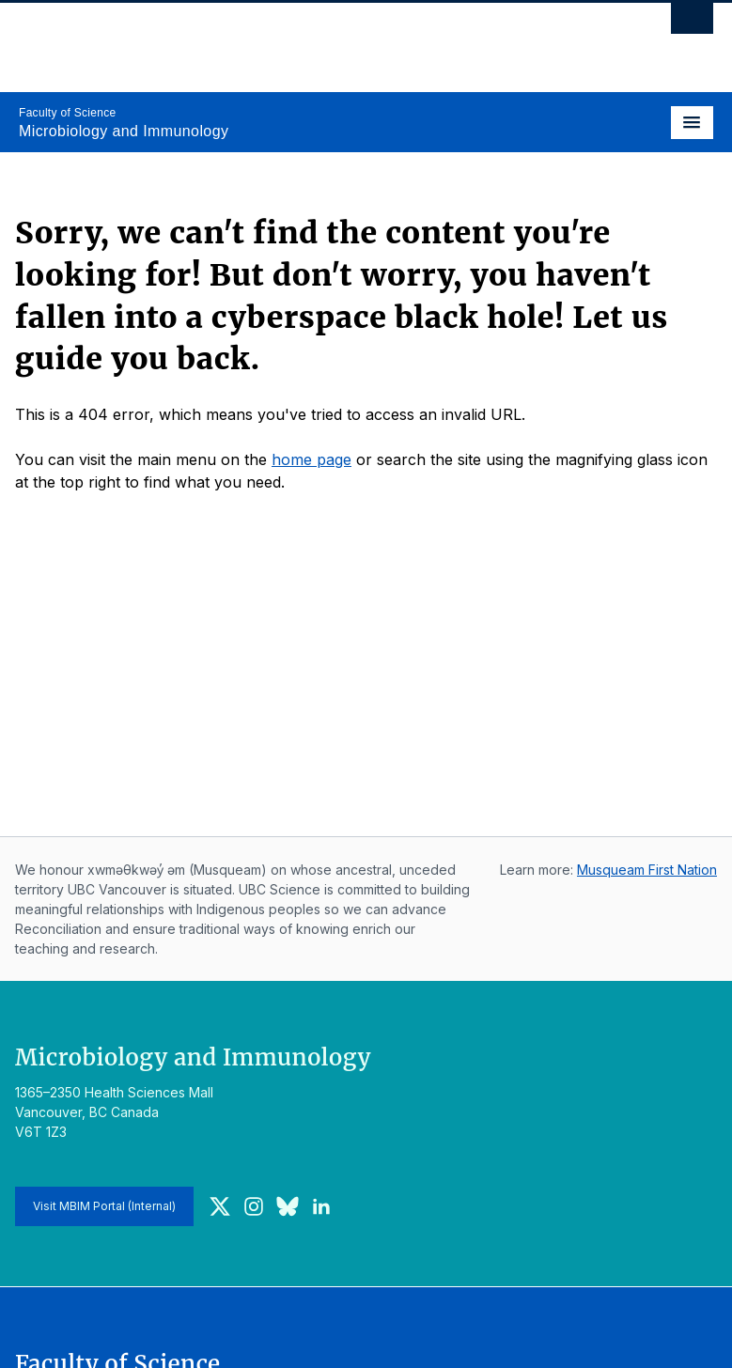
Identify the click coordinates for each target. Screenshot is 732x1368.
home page (311, 459)
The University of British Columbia (262, 38)
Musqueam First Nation (647, 870)
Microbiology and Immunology (123, 131)
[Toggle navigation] (692, 122)
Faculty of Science (67, 112)
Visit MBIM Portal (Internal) (104, 1206)
